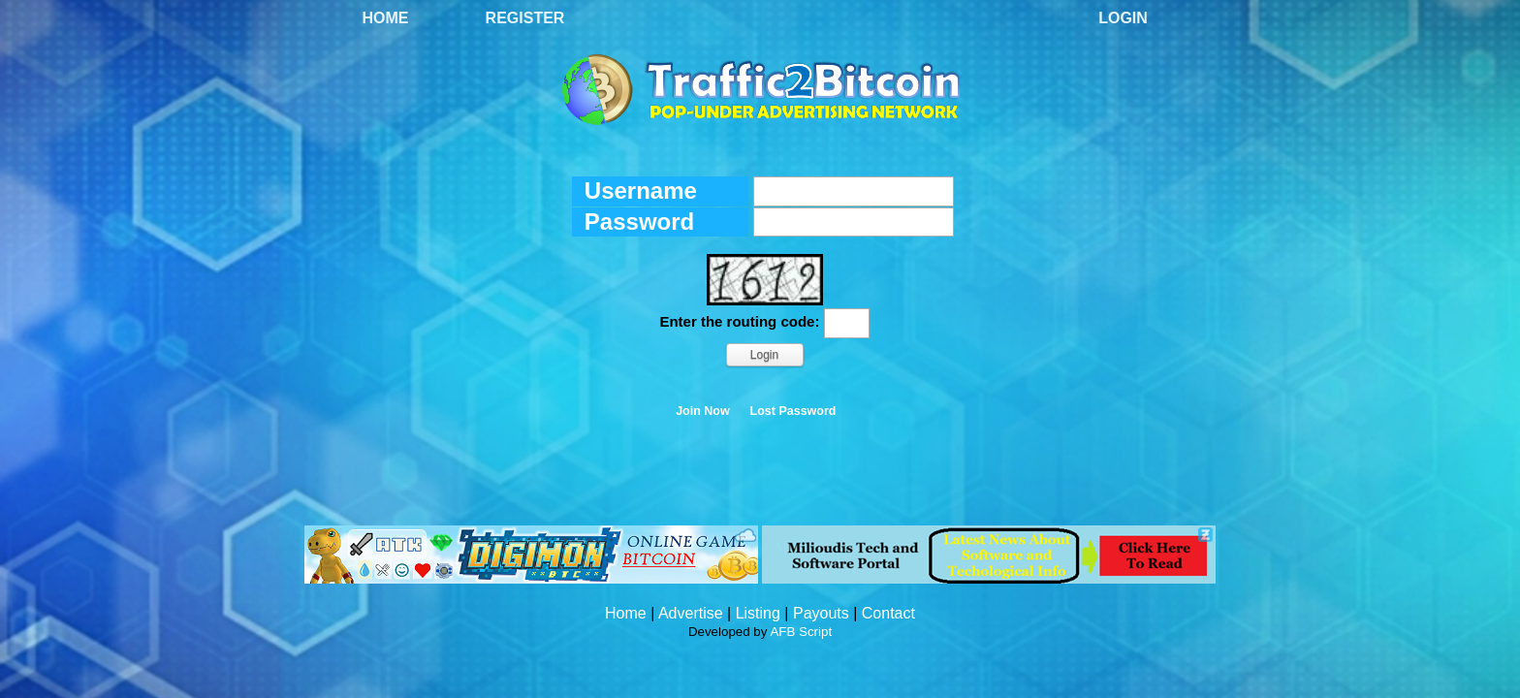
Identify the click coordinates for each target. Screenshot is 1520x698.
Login (1123, 18)
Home (386, 18)
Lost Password (793, 411)
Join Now (703, 411)
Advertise (690, 613)
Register (525, 18)
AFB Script (801, 631)
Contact (888, 613)
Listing (758, 613)
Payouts (821, 613)
